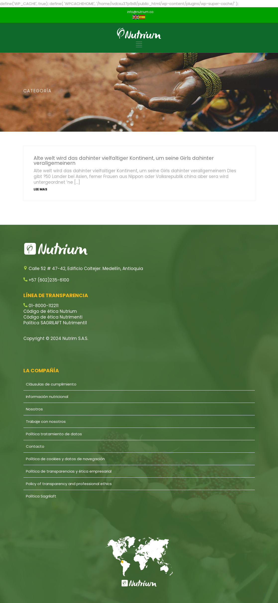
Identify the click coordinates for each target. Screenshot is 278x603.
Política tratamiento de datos (54, 434)
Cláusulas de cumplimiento (51, 384)
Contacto (35, 446)
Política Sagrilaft (41, 496)
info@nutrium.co (140, 11)
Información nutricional (47, 396)
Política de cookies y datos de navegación (65, 458)
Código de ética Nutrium (50, 311)
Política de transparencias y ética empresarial (68, 471)
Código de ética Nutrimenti (52, 317)
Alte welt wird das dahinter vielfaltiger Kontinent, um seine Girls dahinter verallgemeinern (124, 160)
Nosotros (34, 409)
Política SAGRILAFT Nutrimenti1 (55, 323)
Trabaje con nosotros (46, 421)
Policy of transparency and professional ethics (69, 483)
